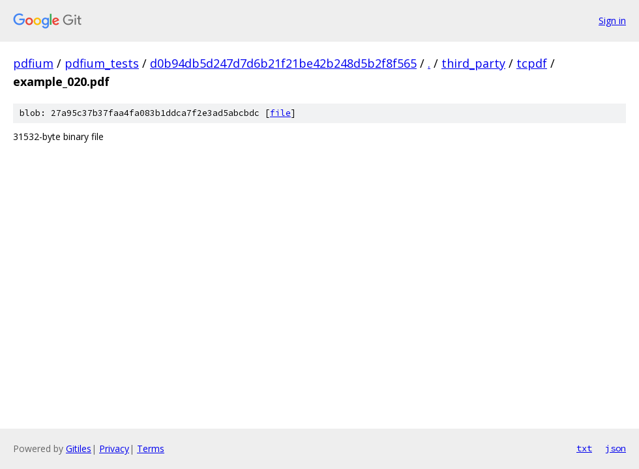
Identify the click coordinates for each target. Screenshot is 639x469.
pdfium (33, 63)
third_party (473, 63)
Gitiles (78, 448)
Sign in (612, 20)
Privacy (114, 448)
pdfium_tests (102, 63)
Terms (150, 448)
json (615, 448)
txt (584, 448)
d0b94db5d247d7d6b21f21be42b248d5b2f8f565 (283, 63)
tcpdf (531, 63)
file (280, 113)
